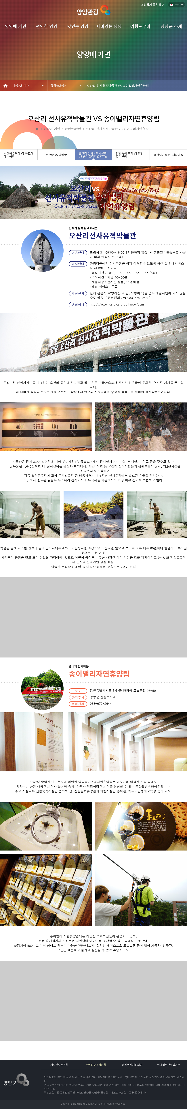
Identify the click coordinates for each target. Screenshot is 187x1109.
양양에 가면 (21, 85)
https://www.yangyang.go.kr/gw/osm (117, 304)
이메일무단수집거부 (168, 1065)
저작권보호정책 (59, 1065)
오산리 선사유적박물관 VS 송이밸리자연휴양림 (118, 85)
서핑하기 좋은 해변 (152, 4)
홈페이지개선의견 (132, 1065)
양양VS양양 (58, 85)
